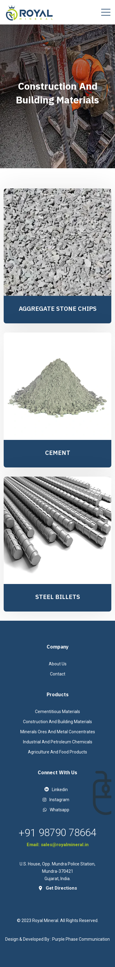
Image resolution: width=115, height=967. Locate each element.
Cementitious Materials (57, 711)
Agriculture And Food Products (57, 751)
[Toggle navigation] (105, 12)
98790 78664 (67, 832)
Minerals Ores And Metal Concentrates (57, 731)
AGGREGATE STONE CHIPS (58, 308)
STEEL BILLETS (57, 597)
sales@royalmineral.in (65, 844)
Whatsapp (56, 809)
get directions (57, 888)
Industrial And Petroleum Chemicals (57, 741)
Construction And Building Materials (57, 721)
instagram (56, 799)
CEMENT (57, 452)
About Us (58, 663)
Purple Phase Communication (81, 939)
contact (57, 673)
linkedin (56, 789)
